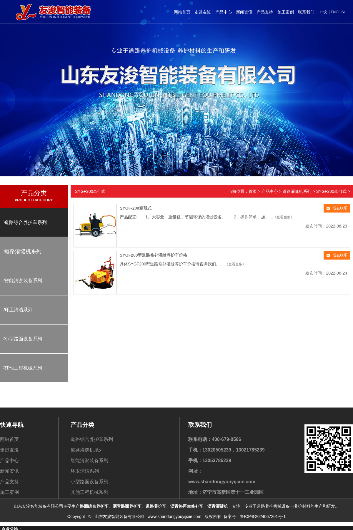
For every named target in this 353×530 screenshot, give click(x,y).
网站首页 (182, 12)
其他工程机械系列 (23, 367)
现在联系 (337, 208)
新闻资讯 (244, 12)
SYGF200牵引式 (331, 191)
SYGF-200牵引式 (135, 208)
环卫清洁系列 (18, 309)
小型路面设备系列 (23, 338)
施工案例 (285, 12)
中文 (323, 12)
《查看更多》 (283, 217)
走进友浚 (202, 12)
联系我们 (306, 12)
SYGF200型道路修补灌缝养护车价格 (153, 255)
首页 (253, 191)
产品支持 (265, 12)
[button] (165, 161)
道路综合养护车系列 (25, 222)
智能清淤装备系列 (23, 280)
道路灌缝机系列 (22, 251)
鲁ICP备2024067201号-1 (263, 511)
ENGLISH (338, 12)
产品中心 (223, 12)
